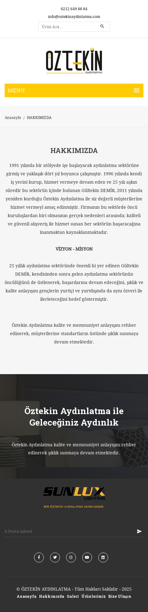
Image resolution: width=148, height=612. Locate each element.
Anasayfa (13, 118)
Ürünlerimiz (93, 596)
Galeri (73, 596)
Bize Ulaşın (119, 596)
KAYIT (139, 531)
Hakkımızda (51, 596)
